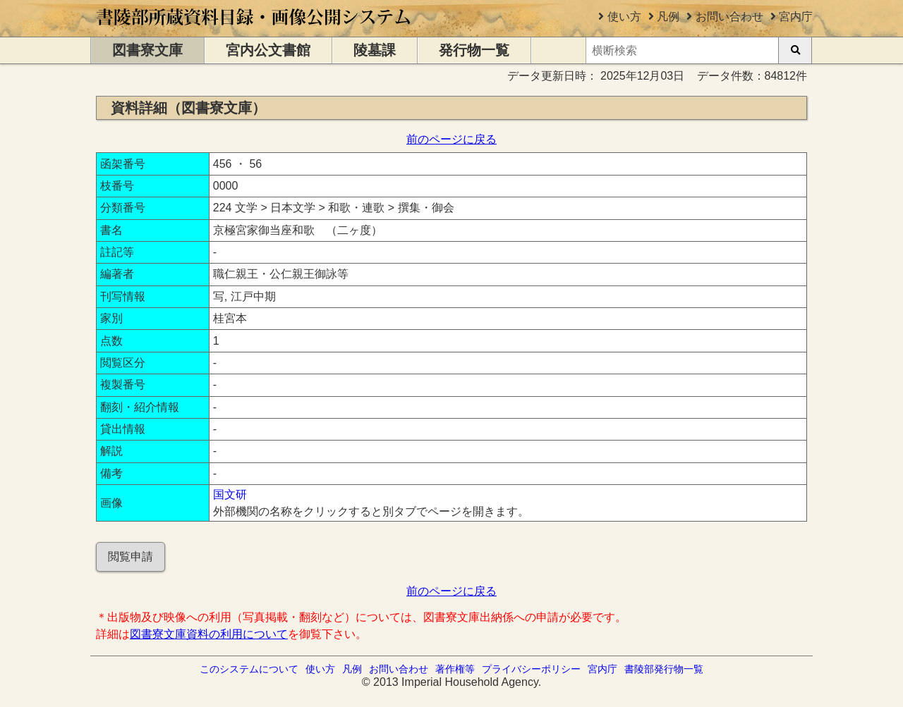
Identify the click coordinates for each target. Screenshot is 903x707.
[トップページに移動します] (254, 30)
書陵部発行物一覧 (663, 669)
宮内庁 (796, 17)
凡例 (668, 17)
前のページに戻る (451, 139)
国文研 (230, 494)
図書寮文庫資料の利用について (209, 634)
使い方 (624, 17)
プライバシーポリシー (531, 669)
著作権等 (455, 669)
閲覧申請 (130, 556)
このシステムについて (249, 669)
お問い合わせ (729, 17)
